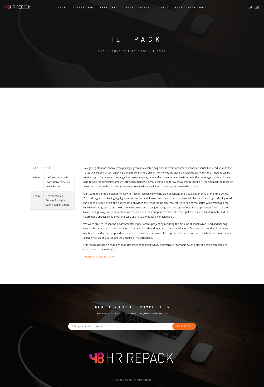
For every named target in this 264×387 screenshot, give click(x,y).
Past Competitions (190, 7)
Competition (83, 7)
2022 (144, 51)
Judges (162, 7)
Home (62, 7)
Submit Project (137, 7)
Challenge (108, 7)
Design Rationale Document (99, 256)
